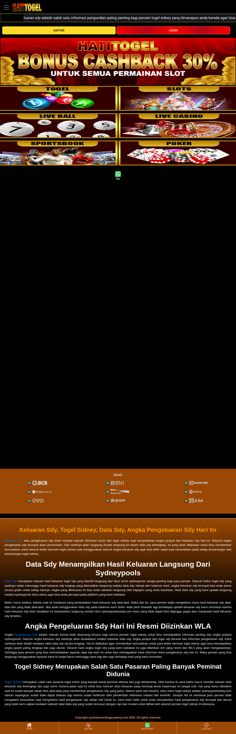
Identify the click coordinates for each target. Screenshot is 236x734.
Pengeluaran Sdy (25, 634)
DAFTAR (58, 30)
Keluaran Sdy (14, 540)
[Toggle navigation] (6, 7)
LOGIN (173, 30)
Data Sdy (11, 581)
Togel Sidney (13, 682)
